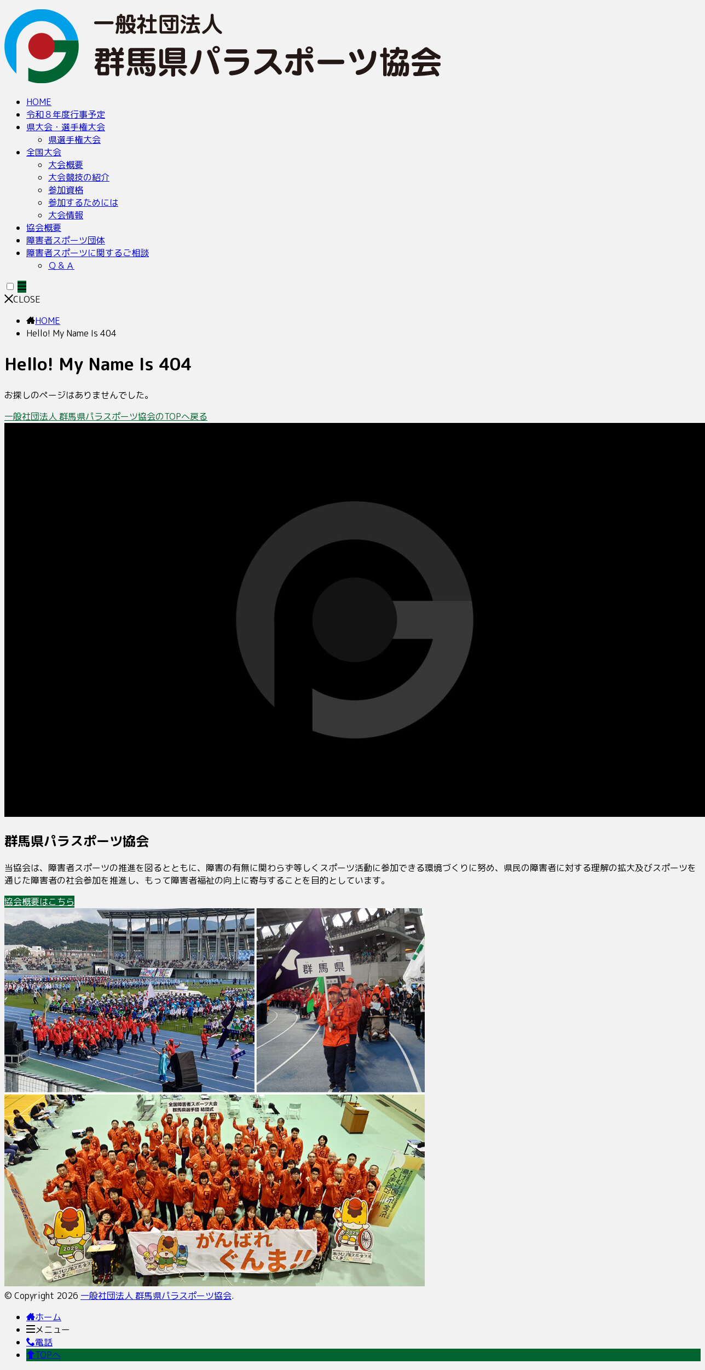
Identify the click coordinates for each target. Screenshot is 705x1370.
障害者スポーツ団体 (65, 240)
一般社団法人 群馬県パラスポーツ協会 (156, 1296)
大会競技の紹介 (78, 177)
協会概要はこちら (39, 902)
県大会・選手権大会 (65, 127)
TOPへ (43, 1355)
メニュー (48, 1329)
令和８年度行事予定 (65, 114)
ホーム (43, 1317)
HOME (38, 102)
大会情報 (65, 215)
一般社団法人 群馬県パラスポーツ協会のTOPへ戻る (105, 416)
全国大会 (43, 152)
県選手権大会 (74, 139)
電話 (39, 1342)
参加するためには (83, 202)
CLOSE (22, 299)
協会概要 (43, 228)
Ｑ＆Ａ (61, 265)
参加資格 (65, 190)
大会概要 (65, 165)
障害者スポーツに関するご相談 (87, 253)
